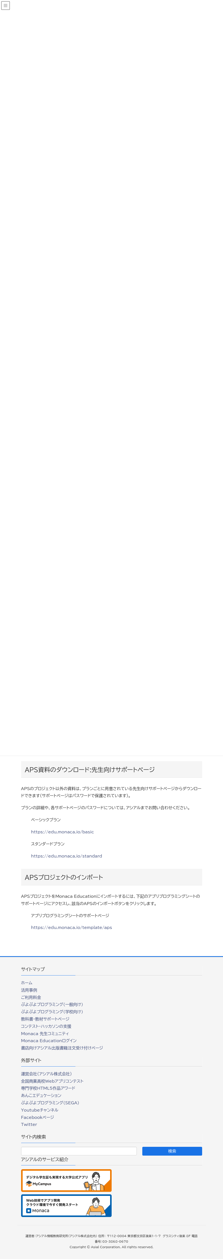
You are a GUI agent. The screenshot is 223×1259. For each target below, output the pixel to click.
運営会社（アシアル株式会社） (46, 1074)
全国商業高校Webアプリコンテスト (52, 1081)
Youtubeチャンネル (39, 1110)
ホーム (26, 983)
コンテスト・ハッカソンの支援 (46, 1026)
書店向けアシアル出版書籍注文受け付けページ (62, 1048)
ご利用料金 (31, 997)
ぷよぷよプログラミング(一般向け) (52, 1004)
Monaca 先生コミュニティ (45, 1034)
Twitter (29, 1124)
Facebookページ (37, 1117)
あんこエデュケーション (41, 1095)
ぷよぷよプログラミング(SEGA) (50, 1103)
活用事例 (29, 990)
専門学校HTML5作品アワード (48, 1088)
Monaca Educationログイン (49, 1041)
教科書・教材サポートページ (45, 1019)
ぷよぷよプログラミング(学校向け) (52, 1012)
